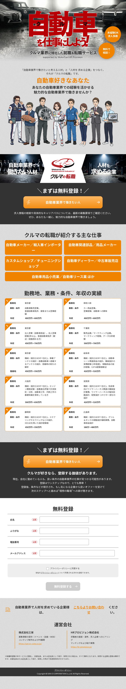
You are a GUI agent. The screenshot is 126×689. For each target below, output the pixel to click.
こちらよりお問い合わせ (88, 606)
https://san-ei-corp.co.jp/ (30, 640)
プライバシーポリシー (49, 569)
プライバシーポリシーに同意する (63, 565)
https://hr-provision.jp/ (81, 643)
